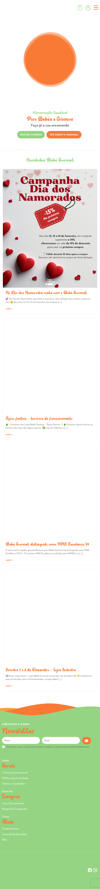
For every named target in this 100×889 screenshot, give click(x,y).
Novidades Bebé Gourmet (50, 159)
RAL (4, 839)
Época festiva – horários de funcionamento (39, 418)
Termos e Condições (13, 783)
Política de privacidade (15, 778)
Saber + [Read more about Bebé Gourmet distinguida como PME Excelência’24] (9, 560)
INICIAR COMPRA (31, 134)
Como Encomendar (13, 803)
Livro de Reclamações (14, 834)
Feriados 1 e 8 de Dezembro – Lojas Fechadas (41, 670)
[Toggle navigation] (95, 8)
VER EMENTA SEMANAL (64, 134)
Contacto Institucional (15, 772)
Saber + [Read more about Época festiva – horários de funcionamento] (9, 434)
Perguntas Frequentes (14, 808)
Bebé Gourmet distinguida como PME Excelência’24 (47, 544)
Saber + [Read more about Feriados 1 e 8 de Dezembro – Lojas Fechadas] (9, 686)
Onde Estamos (10, 828)
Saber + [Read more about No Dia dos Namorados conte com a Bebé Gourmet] (9, 309)
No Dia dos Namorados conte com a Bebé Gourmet (46, 293)
